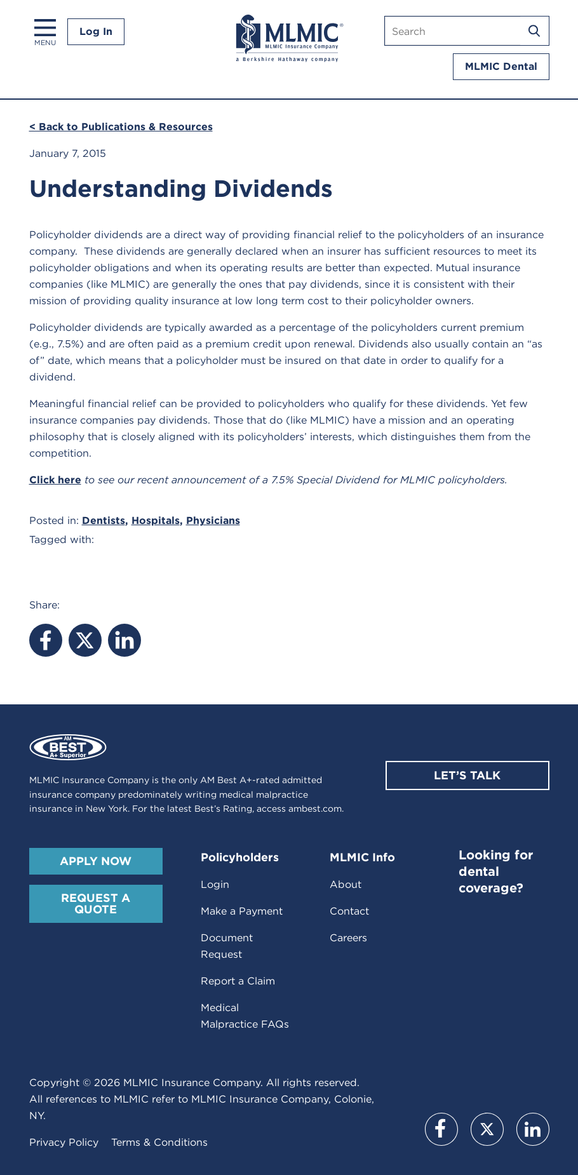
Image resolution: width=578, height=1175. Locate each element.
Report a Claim (238, 981)
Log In (95, 31)
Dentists (103, 520)
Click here (55, 480)
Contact (349, 911)
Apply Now (95, 861)
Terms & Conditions (159, 1142)
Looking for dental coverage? (496, 871)
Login (215, 884)
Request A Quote (95, 903)
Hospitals (155, 520)
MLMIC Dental (501, 66)
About (345, 884)
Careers (348, 938)
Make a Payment (242, 911)
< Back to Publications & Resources (121, 127)
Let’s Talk (467, 775)
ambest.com (315, 808)
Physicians (213, 520)
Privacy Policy (63, 1142)
